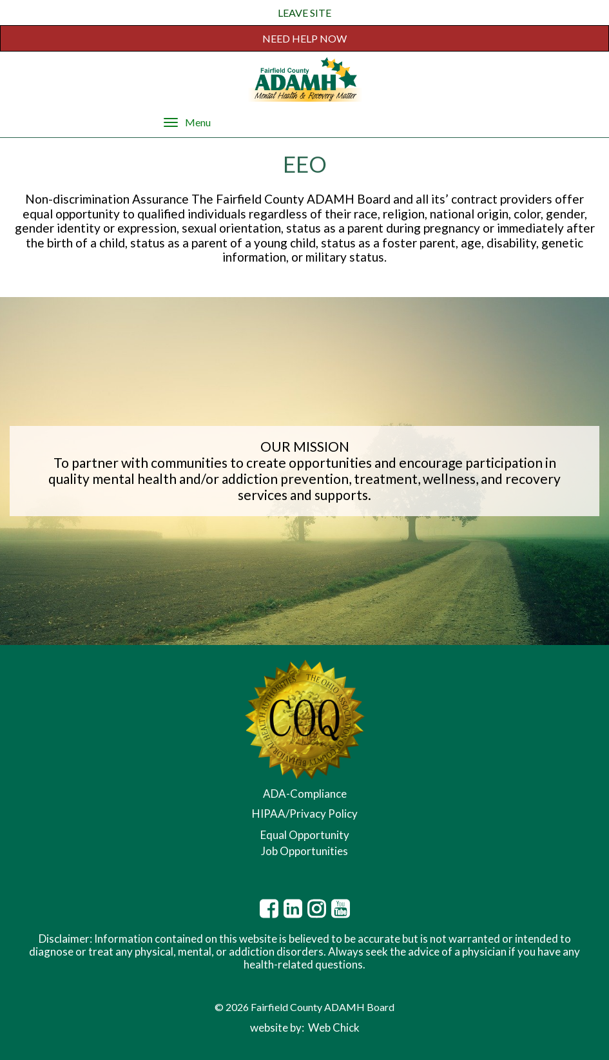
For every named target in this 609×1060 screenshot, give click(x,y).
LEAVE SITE (304, 12)
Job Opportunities (304, 851)
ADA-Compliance (305, 793)
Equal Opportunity (304, 835)
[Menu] (171, 122)
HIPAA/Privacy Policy (305, 813)
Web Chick (334, 1027)
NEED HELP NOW (304, 38)
